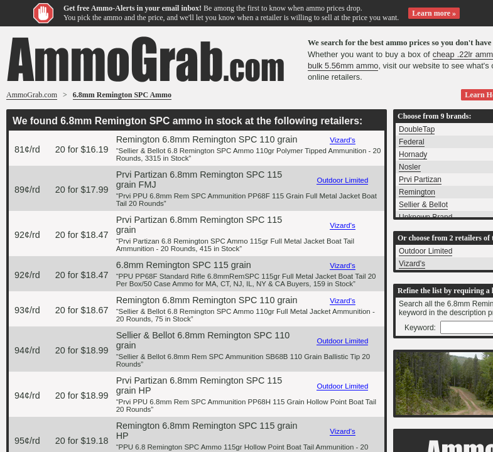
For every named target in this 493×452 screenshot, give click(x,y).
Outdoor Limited (342, 180)
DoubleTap (417, 129)
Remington (417, 192)
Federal (412, 141)
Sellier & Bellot (423, 204)
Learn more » (434, 13)
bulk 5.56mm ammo (343, 65)
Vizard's (342, 140)
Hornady (413, 154)
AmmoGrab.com (31, 94)
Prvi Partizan (420, 179)
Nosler (410, 167)
